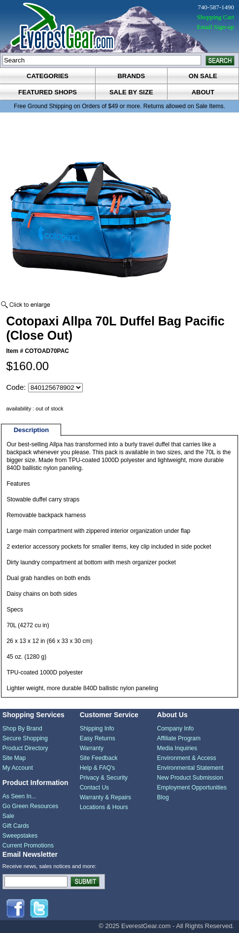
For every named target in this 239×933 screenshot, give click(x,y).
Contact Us (94, 787)
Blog (163, 797)
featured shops (47, 92)
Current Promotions (28, 845)
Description (31, 430)
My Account (17, 767)
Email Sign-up (215, 26)
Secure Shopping (25, 738)
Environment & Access (186, 758)
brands (131, 76)
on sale (203, 76)
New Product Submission (190, 777)
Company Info (175, 728)
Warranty (91, 748)
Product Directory (25, 748)
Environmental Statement (190, 767)
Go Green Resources (30, 806)
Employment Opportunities (192, 787)
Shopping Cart (215, 17)
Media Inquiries (177, 748)
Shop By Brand (22, 728)
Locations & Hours (104, 807)
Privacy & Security (104, 777)
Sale (8, 816)
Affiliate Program (179, 738)
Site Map (14, 758)
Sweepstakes (19, 835)
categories (47, 76)
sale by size (131, 92)
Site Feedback (99, 758)
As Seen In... (19, 796)
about (203, 92)
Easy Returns (97, 738)
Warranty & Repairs (105, 797)
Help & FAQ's (97, 767)
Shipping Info (97, 728)
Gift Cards (15, 825)
